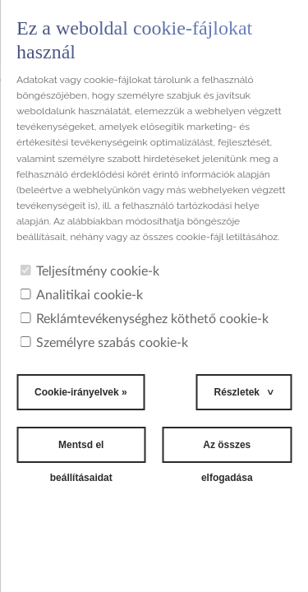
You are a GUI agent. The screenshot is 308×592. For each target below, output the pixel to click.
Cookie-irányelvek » (80, 392)
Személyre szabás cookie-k (104, 342)
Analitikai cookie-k (81, 295)
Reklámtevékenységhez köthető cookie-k (144, 319)
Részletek (237, 392)
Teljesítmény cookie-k (89, 271)
